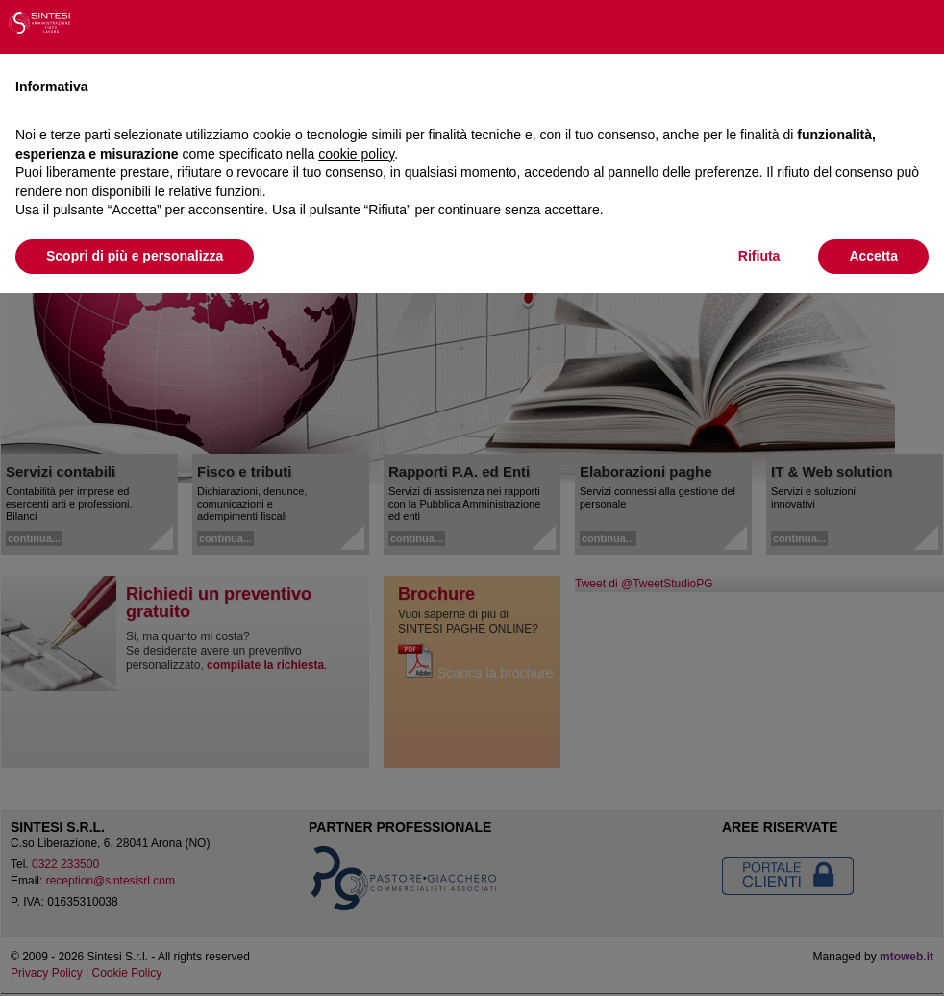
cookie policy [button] (356, 154)
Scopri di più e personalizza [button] (134, 255)
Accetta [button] (873, 255)
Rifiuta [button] (759, 255)
